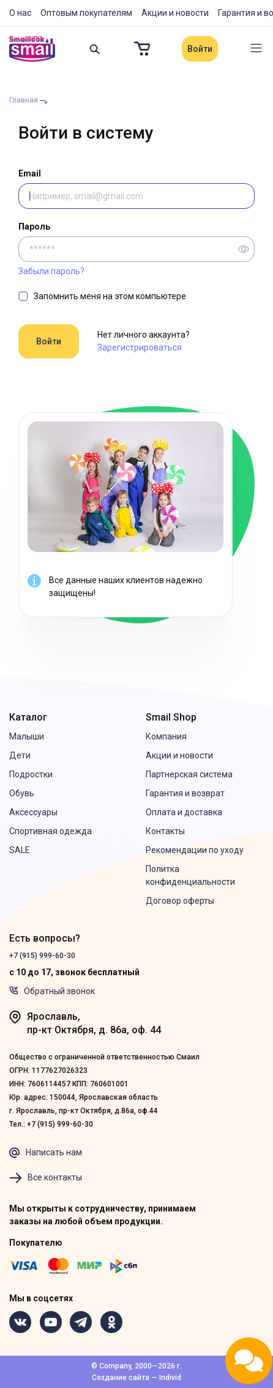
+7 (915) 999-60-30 (42, 955)
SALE (19, 850)
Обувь (21, 793)
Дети (20, 755)
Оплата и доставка (184, 812)
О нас (20, 13)
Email (29, 173)
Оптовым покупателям (86, 13)
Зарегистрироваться (139, 347)
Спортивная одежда (50, 831)
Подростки (31, 774)
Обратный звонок (52, 991)
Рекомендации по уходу (195, 850)
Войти (199, 49)
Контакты (165, 831)
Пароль (34, 226)
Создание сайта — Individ (136, 1377)
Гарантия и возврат (185, 793)
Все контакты (45, 1177)
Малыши (26, 736)
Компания (166, 736)
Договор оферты (180, 901)
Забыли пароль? (51, 271)
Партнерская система (189, 774)
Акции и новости (175, 13)
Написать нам (45, 1152)
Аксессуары (33, 812)
